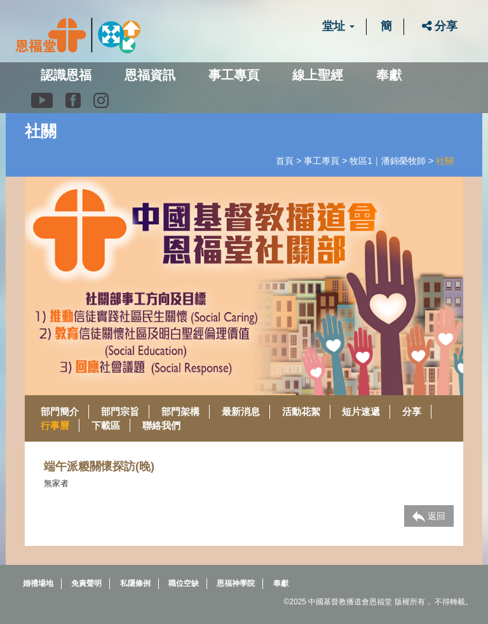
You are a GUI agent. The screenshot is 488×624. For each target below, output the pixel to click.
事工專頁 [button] (233, 75)
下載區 (106, 425)
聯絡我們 (161, 425)
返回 (428, 516)
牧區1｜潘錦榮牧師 (387, 161)
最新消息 (241, 411)
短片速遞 (361, 411)
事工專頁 (321, 161)
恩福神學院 (236, 583)
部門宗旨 (120, 411)
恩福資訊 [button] (150, 75)
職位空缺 (183, 583)
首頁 (285, 161)
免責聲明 (86, 583)
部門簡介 (60, 411)
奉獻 (389, 75)
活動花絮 (301, 411)
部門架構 (180, 411)
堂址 (338, 26)
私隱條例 (135, 583)
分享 (440, 26)
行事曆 (55, 425)
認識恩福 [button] (66, 75)
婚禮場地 (38, 583)
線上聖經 (317, 75)
